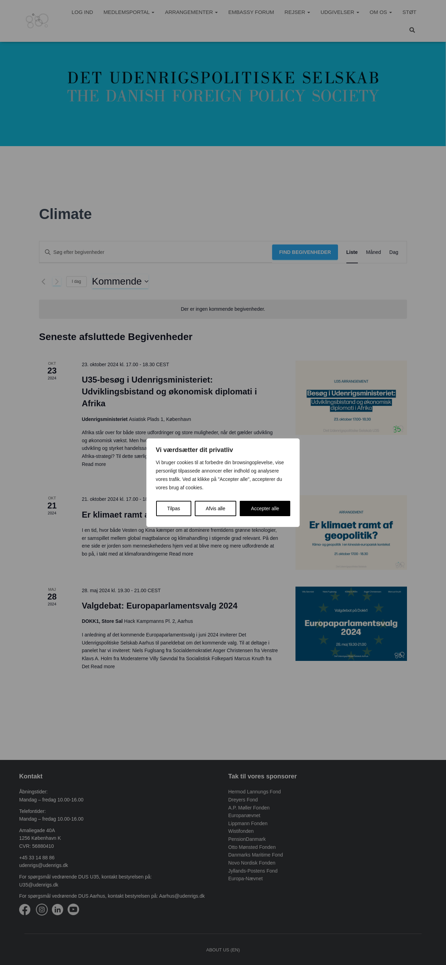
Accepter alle (265, 508)
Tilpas (173, 508)
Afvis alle (215, 508)
